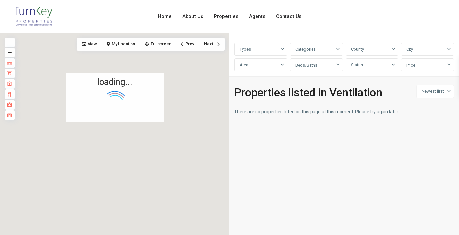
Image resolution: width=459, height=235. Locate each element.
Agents (257, 16)
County (357, 49)
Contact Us (288, 16)
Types (245, 49)
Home (165, 16)
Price (410, 65)
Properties (226, 16)
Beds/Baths (306, 65)
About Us (192, 16)
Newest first (433, 91)
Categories (305, 49)
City (409, 49)
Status (357, 64)
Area (244, 64)
